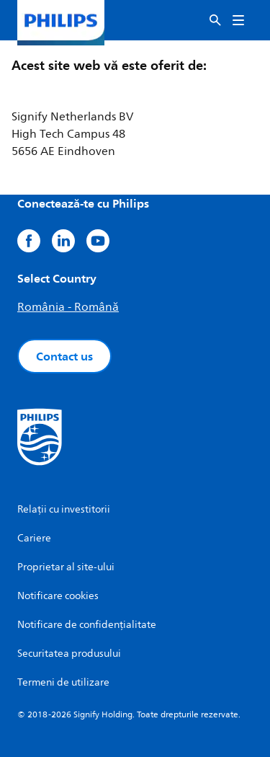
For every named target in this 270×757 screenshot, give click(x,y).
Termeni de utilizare (63, 682)
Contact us (64, 356)
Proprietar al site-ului (65, 567)
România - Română (68, 307)
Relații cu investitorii (63, 509)
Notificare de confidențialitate (86, 624)
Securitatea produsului (69, 653)
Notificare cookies (58, 596)
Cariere (34, 538)
